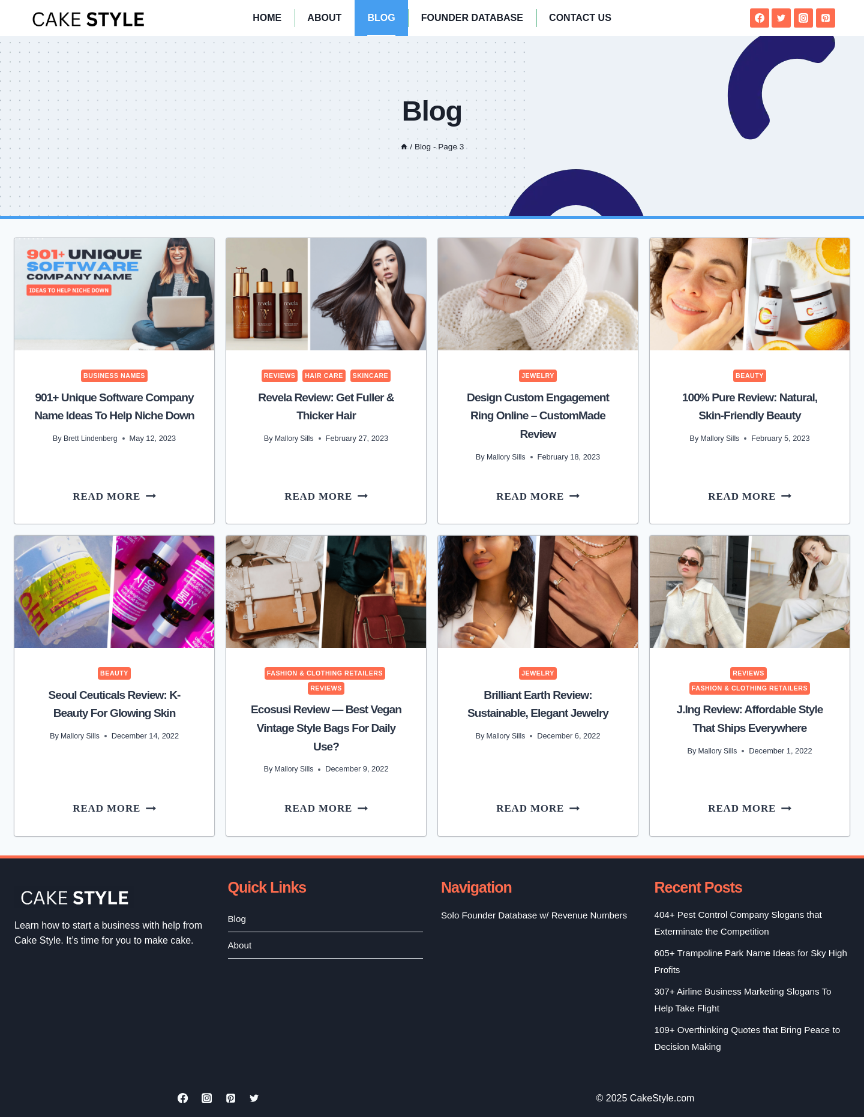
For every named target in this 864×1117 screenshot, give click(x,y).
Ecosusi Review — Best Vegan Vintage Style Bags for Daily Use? (326, 727)
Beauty (749, 375)
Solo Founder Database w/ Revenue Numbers (518, 922)
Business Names (114, 375)
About (324, 18)
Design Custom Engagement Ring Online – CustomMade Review (537, 415)
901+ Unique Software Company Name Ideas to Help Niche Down (114, 415)
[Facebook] (759, 18)
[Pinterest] (825, 18)
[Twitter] (781, 18)
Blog (381, 18)
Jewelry (538, 375)
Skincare (372, 375)
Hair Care (324, 375)
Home (267, 18)
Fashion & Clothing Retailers (325, 672)
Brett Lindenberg (90, 455)
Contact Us (580, 18)
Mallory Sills (294, 437)
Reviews (278, 375)
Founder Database (472, 18)
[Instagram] (803, 18)
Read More (123, 496)
